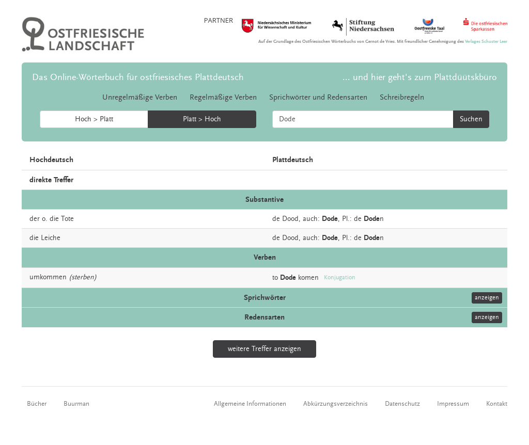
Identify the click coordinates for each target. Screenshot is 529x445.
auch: (311, 219)
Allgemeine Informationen (250, 403)
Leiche (50, 238)
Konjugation (339, 277)
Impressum (453, 403)
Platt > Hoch (202, 119)
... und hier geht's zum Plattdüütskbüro (420, 77)
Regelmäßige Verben (223, 97)
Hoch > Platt (94, 119)
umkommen (48, 277)
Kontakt (496, 403)
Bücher (36, 403)
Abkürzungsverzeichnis (335, 403)
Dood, (291, 219)
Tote (67, 219)
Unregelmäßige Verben (139, 97)
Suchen (471, 119)
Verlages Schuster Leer (486, 41)
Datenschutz (402, 403)
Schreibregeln (402, 97)
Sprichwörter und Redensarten (318, 97)
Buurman (76, 403)
